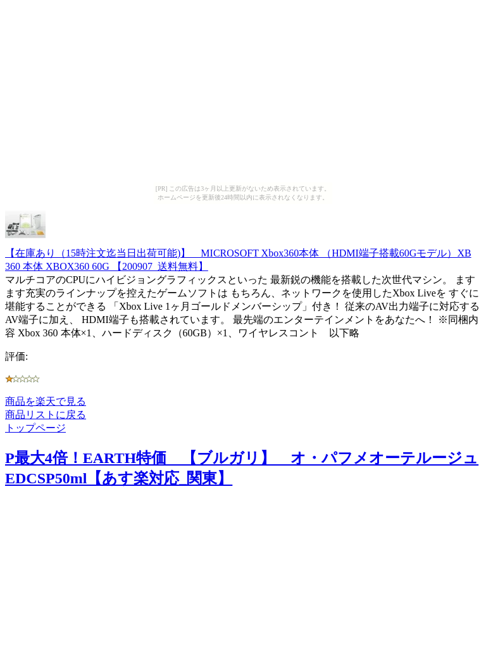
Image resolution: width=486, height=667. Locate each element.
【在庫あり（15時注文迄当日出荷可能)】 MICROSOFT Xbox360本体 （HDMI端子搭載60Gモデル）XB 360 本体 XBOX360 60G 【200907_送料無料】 (238, 254)
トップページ (35, 427)
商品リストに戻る (45, 414)
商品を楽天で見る (45, 401)
